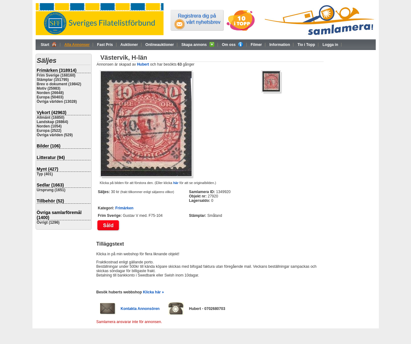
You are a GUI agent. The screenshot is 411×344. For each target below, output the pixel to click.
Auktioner (129, 44)
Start (49, 44)
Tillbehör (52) (50, 200)
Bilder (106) (49, 145)
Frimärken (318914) (57, 70)
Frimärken (124, 208)
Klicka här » (153, 292)
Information (279, 44)
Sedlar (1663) (50, 184)
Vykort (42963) (51, 112)
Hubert (143, 64)
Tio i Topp (306, 44)
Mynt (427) (47, 169)
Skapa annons (197, 44)
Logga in (330, 44)
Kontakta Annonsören (140, 309)
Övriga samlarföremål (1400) (59, 215)
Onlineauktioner (159, 44)
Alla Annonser (77, 44)
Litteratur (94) (51, 157)
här (176, 183)
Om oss (232, 44)
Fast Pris (105, 44)
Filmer (256, 44)
